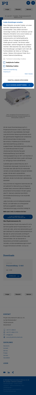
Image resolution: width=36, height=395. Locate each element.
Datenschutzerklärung (10, 69)
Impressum (6, 72)
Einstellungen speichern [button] (18, 80)
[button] (18, 85)
